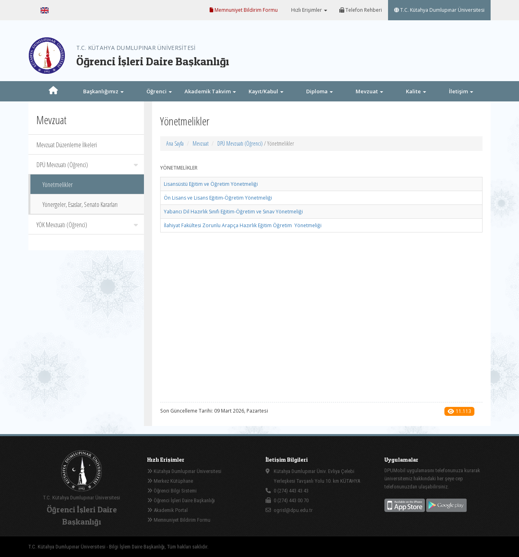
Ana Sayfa (175, 143)
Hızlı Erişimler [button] (308, 9)
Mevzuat (200, 143)
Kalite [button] (416, 91)
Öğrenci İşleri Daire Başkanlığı (181, 500)
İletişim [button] (461, 91)
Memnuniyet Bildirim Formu (244, 9)
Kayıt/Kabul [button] (266, 91)
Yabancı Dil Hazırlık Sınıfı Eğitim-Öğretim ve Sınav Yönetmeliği (233, 211)
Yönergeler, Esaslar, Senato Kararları (80, 204)
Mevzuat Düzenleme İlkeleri (66, 144)
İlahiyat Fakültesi (243, 225)
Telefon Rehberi (360, 9)
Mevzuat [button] (369, 91)
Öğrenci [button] (159, 91)
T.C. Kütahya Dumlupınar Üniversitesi (439, 9)
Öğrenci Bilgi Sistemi (172, 491)
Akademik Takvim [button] (210, 91)
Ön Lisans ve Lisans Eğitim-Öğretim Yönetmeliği (218, 197)
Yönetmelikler (58, 184)
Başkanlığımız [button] (103, 91)
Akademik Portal (167, 510)
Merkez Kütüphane (170, 481)
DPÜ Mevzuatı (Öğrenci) (87, 164)
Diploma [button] (319, 91)
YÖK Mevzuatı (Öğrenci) (87, 224)
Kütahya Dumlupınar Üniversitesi (184, 471)
